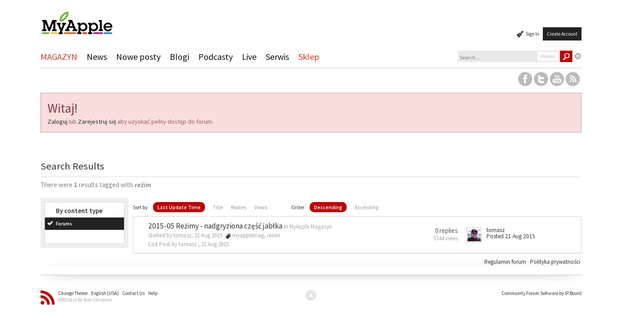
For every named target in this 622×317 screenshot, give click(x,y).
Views (260, 207)
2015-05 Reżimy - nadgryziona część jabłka (215, 226)
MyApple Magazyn (310, 226)
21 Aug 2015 (215, 244)
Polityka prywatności (555, 261)
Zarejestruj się (97, 121)
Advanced (578, 56)
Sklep (308, 56)
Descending (328, 207)
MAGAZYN (58, 56)
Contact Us (133, 293)
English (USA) (105, 293)
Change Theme (73, 293)
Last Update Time (179, 207)
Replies (238, 207)
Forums (64, 224)
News (97, 56)
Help (153, 293)
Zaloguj (57, 121)
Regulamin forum (505, 261)
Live (249, 56)
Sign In (532, 34)
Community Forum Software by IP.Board (541, 293)
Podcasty (215, 56)
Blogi (179, 56)
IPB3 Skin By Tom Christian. (85, 300)
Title (218, 207)
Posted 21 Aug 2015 (511, 236)
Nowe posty (138, 56)
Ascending (366, 207)
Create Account (562, 34)
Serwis (277, 56)
